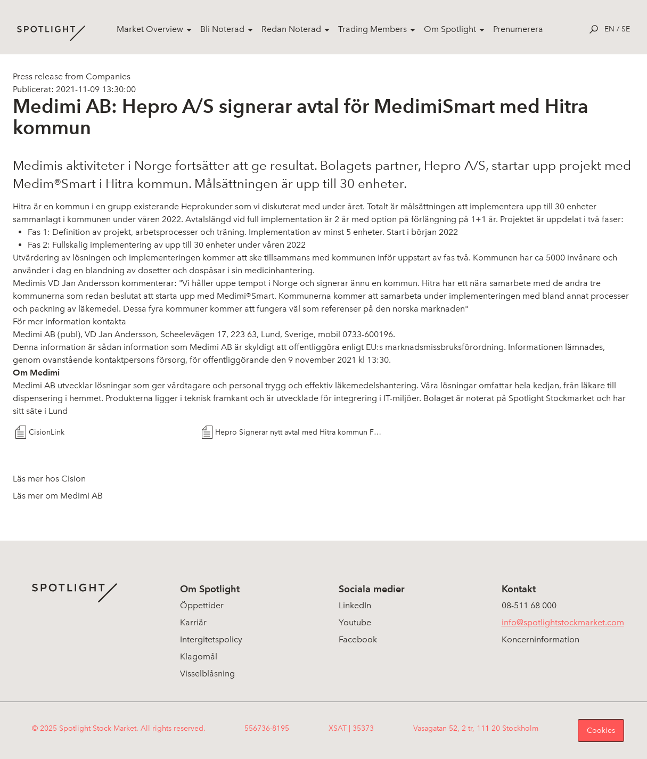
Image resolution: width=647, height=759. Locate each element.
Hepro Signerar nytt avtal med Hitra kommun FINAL (299, 432)
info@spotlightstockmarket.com (563, 622)
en (609, 29)
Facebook (358, 639)
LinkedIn (355, 605)
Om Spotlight (450, 29)
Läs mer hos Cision (49, 479)
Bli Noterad (222, 29)
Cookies (601, 730)
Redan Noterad (291, 29)
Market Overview (150, 29)
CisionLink (46, 432)
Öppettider (202, 605)
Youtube (355, 622)
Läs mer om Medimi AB (58, 496)
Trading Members (372, 29)
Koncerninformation (540, 639)
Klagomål (198, 656)
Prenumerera (518, 29)
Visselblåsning (207, 673)
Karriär (193, 622)
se (625, 29)
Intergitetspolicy (211, 639)
